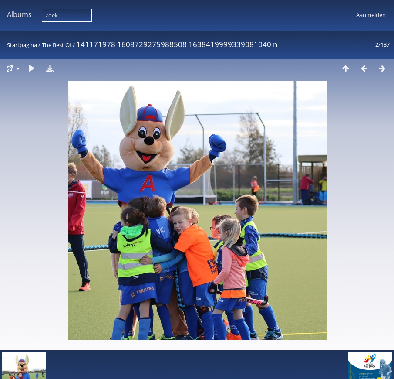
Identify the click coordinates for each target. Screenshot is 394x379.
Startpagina (22, 45)
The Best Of (56, 45)
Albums (19, 14)
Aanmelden (371, 15)
